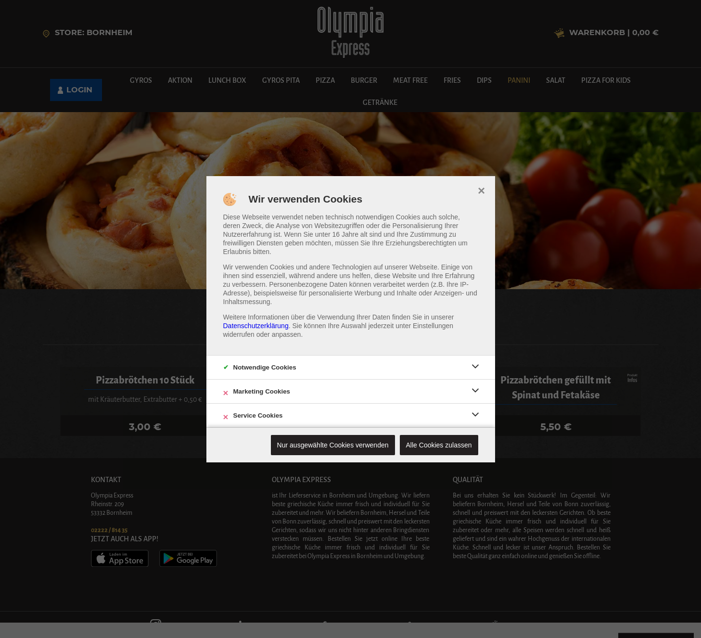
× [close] (481, 189)
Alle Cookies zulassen (439, 445)
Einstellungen (433, 326)
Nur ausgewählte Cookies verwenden (333, 445)
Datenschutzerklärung (256, 326)
